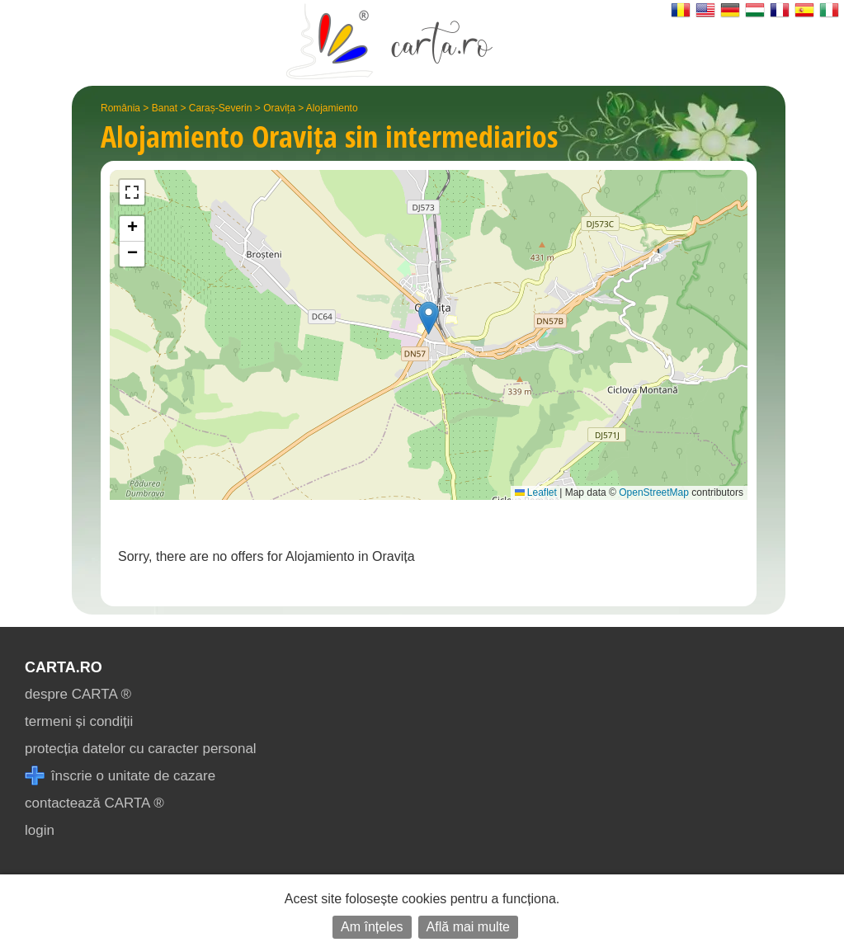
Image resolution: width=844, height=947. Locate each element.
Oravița (279, 108)
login (39, 830)
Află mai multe (468, 927)
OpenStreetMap (654, 492)
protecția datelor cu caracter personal (141, 748)
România (120, 108)
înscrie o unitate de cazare (120, 776)
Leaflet (536, 492)
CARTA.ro (63, 667)
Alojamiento (332, 108)
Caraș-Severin (220, 108)
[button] (428, 318)
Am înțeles (372, 927)
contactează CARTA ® (94, 803)
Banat (164, 108)
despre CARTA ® (78, 694)
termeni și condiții (79, 721)
